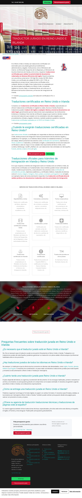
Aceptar (55, 491)
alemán (19, 149)
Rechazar (64, 491)
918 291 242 (66, 451)
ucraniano (47, 174)
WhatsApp (47, 2)
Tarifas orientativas (49, 452)
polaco (41, 174)
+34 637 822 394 (16, 473)
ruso (61, 174)
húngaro (31, 174)
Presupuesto (68, 24)
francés (13, 149)
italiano (5, 368)
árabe (24, 149)
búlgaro (25, 174)
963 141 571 (67, 457)
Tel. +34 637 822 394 (17, 2)
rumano (19, 174)
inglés (35, 149)
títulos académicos (17, 143)
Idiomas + (59, 24)
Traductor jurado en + (46, 24)
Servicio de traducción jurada (11, 54)
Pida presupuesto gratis (61, 2)
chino (29, 149)
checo (36, 174)
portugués (54, 174)
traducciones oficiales (21, 134)
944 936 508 (65, 459)
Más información (75, 491)
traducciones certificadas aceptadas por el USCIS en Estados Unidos (33, 120)
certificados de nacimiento (51, 141)
